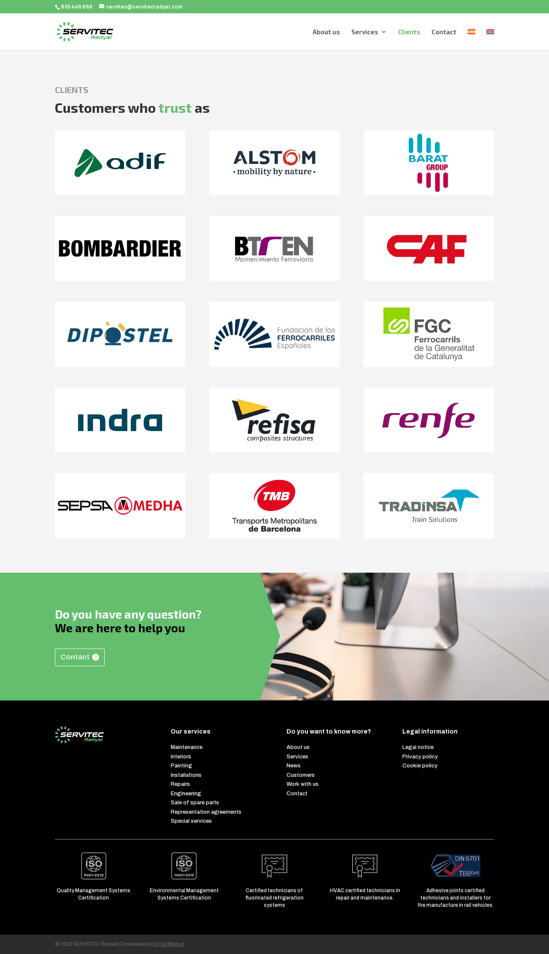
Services (364, 32)
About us (326, 32)
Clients (409, 32)
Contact (443, 32)
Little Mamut (169, 944)
